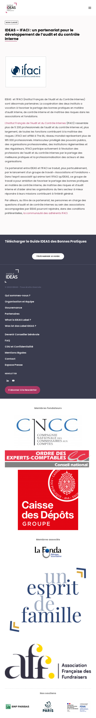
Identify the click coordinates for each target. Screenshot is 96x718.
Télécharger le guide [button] (48, 256)
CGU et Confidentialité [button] (19, 346)
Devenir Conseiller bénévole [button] (22, 334)
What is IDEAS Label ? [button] (18, 319)
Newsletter (11, 373)
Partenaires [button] (12, 313)
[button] (90, 8)
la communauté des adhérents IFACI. (45, 213)
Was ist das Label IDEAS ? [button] (20, 326)
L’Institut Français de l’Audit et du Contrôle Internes (35, 123)
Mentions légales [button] (15, 352)
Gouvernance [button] (13, 307)
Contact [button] (10, 358)
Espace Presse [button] (14, 365)
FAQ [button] (7, 340)
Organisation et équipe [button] (19, 301)
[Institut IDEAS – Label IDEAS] (11, 7)
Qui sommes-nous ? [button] (17, 295)
